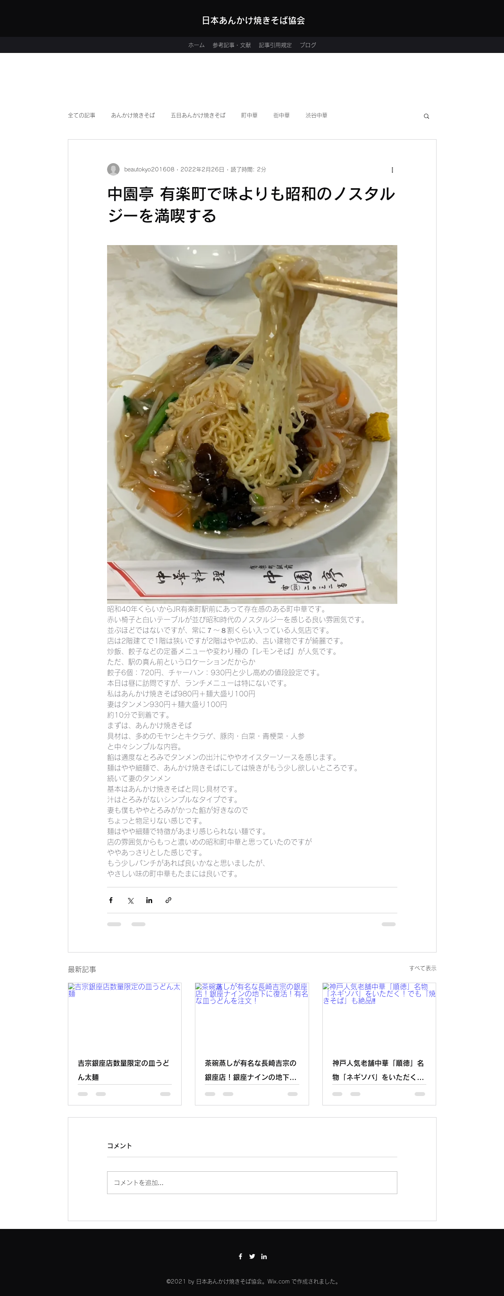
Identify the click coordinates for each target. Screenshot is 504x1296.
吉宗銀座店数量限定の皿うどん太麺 (123, 1070)
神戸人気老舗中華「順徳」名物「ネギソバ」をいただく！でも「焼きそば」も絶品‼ (378, 1072)
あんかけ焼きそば (133, 115)
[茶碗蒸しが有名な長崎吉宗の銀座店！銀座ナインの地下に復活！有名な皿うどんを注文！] (252, 1015)
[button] (426, 116)
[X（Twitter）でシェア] (130, 900)
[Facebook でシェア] (111, 900)
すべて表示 (423, 968)
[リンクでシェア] (168, 900)
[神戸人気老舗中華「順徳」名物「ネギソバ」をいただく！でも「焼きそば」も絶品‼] (379, 1015)
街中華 (281, 115)
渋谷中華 (317, 115)
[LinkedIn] (264, 1256)
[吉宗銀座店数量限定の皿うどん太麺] (125, 1015)
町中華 (249, 115)
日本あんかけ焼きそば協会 (253, 20)
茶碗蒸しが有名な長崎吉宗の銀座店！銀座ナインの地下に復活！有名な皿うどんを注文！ (251, 1072)
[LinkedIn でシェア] (149, 900)
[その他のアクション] (392, 169)
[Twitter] (252, 1256)
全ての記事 (81, 115)
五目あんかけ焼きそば (198, 115)
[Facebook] (240, 1256)
